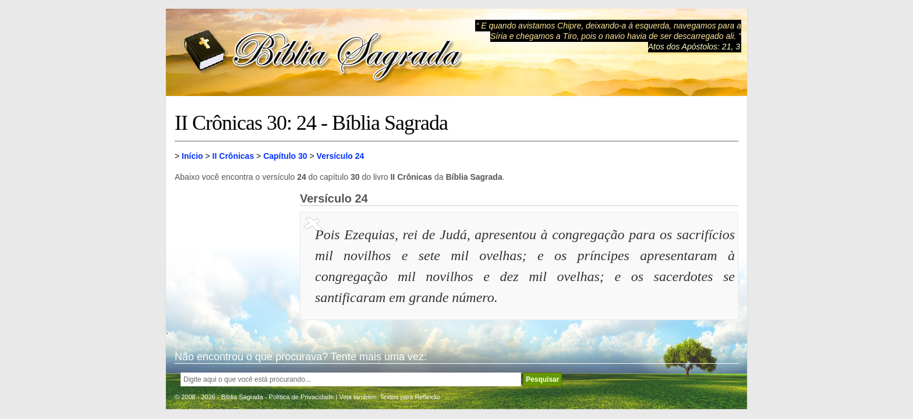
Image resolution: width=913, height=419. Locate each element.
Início (192, 156)
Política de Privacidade (301, 396)
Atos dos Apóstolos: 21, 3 (694, 46)
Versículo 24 (341, 156)
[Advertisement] (233, 250)
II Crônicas (233, 156)
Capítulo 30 (285, 156)
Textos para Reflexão (410, 396)
